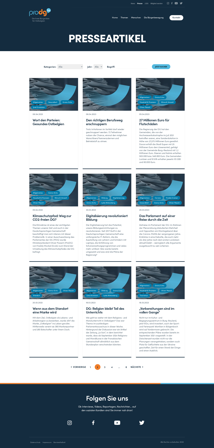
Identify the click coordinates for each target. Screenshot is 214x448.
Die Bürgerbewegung (154, 17)
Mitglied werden (157, 3)
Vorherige (78, 367)
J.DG (146, 3)
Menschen (136, 17)
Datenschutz (35, 442)
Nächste (137, 367)
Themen (124, 17)
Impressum (47, 442)
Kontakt (176, 17)
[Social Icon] (168, 3)
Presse (139, 3)
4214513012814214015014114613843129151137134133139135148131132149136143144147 (70, 66)
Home (115, 17)
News (133, 3)
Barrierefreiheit (59, 442)
